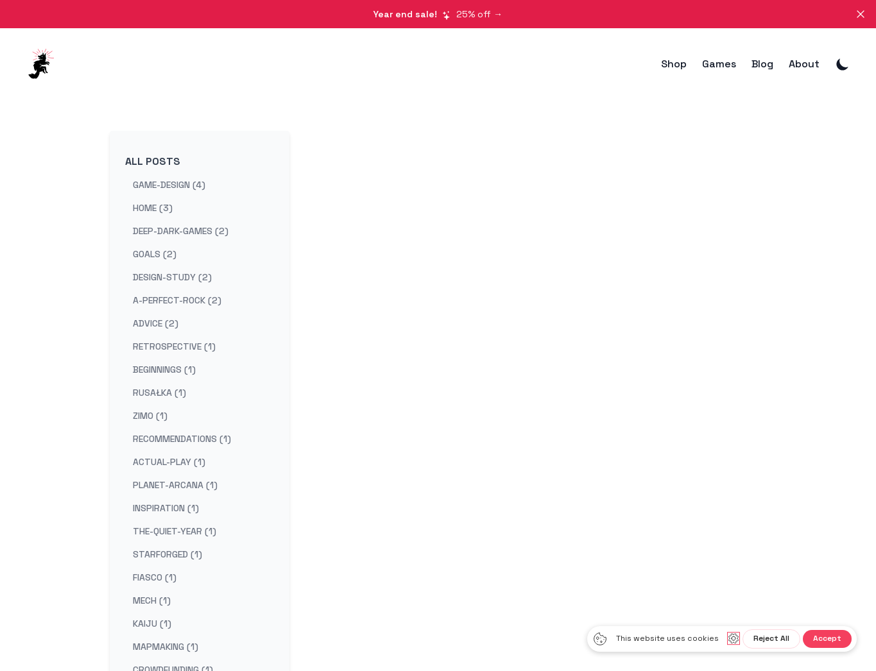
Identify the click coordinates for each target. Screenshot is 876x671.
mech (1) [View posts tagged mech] (152, 600)
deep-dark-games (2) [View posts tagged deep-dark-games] (180, 231)
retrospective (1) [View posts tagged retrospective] (174, 346)
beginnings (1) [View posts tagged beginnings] (164, 369)
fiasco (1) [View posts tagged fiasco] (154, 577)
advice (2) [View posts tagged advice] (155, 323)
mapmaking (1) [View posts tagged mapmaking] (165, 646)
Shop (674, 64)
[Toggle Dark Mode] (842, 64)
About (804, 64)
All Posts (152, 161)
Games (719, 64)
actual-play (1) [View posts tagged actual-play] (169, 462)
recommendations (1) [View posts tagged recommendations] (182, 439)
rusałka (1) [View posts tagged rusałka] (159, 392)
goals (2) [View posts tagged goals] (154, 254)
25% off (438, 14)
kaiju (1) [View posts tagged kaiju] (152, 623)
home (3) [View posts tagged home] (153, 208)
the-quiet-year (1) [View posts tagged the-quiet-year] (174, 531)
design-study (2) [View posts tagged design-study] (172, 277)
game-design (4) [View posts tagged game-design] (169, 185)
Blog (762, 64)
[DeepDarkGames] (45, 64)
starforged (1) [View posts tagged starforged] (167, 554)
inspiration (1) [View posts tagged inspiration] (166, 508)
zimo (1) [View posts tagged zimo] (150, 415)
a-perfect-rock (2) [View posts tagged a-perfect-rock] (177, 300)
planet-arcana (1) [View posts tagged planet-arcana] (175, 485)
